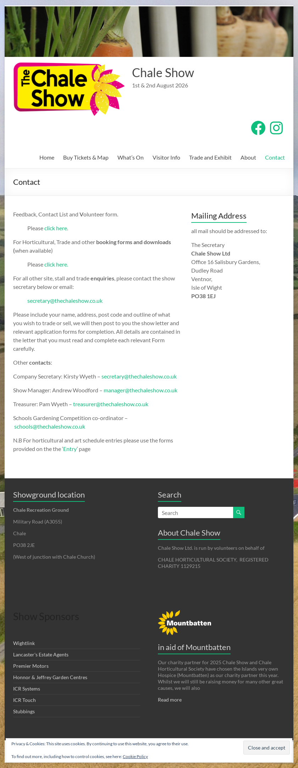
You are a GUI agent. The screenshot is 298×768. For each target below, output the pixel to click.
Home (46, 157)
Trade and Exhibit (210, 157)
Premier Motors (31, 666)
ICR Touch (24, 700)
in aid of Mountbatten (194, 647)
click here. (56, 264)
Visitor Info (166, 157)
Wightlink (24, 643)
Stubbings (24, 711)
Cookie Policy (135, 756)
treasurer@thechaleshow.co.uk (110, 404)
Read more (170, 700)
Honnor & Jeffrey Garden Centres (50, 677)
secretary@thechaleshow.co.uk (65, 300)
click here (55, 228)
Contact (275, 157)
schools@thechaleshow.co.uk (49, 426)
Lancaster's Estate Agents (40, 654)
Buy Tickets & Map (86, 157)
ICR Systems (26, 689)
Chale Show (165, 72)
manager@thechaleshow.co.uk (140, 390)
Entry (70, 448)
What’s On (130, 157)
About (248, 157)
